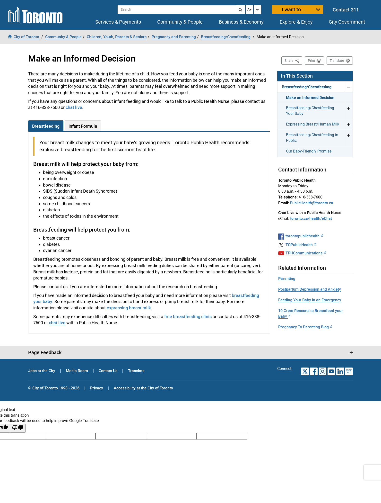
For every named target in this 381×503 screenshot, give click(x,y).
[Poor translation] (18, 428)
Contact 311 (346, 9)
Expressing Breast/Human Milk (312, 124)
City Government (347, 22)
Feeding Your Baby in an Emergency (309, 300)
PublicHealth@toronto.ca (311, 203)
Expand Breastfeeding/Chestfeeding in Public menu (348, 138)
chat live (74, 107)
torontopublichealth (304, 236)
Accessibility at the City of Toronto (143, 388)
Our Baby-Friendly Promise (308, 151)
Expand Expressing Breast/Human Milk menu (348, 124)
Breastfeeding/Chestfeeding (306, 87)
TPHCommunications (306, 253)
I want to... (293, 9)
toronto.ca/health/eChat (311, 218)
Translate (337, 61)
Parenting (286, 278)
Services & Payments (118, 22)
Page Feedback (44, 352)
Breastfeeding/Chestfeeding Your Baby (310, 111)
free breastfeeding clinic (188, 316)
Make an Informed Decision (310, 97)
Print (311, 61)
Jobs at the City (42, 370)
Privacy (96, 388)
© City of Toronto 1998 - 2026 (53, 388)
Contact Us (108, 370)
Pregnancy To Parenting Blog (305, 327)
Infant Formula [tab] (83, 126)
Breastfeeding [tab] (46, 126)
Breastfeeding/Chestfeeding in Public (312, 138)
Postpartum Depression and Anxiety (309, 289)
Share (293, 60)
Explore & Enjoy (296, 22)
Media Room (77, 370)
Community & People (180, 22)
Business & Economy (241, 22)
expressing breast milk (129, 308)
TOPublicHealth (301, 244)
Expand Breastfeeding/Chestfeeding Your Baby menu (348, 111)
